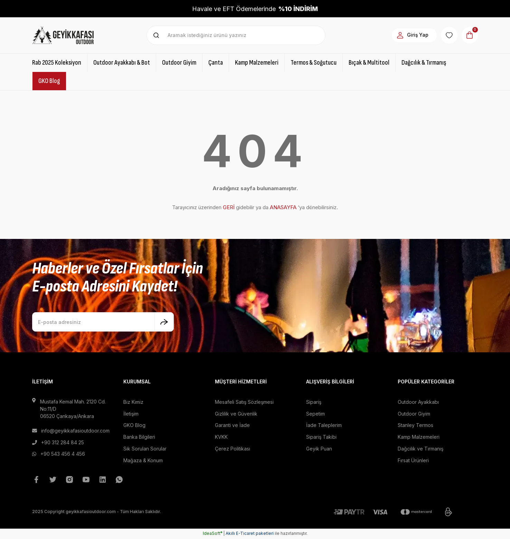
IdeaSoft (212, 534)
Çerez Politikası (232, 449)
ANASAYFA (283, 207)
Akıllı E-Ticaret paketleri (250, 534)
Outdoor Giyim (414, 414)
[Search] (236, 35)
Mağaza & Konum (143, 461)
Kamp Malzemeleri (419, 437)
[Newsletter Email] (103, 322)
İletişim (131, 414)
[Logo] (63, 35)
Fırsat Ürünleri (413, 461)
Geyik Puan (319, 449)
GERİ (229, 207)
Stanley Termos (415, 425)
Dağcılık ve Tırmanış (420, 449)
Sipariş (313, 402)
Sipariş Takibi (321, 437)
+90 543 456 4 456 (62, 454)
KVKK (221, 437)
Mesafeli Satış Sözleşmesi (244, 402)
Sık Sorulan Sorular (145, 449)
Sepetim (315, 414)
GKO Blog (134, 425)
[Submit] (164, 322)
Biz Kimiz (133, 402)
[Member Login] (411, 35)
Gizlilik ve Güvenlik (236, 414)
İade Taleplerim (324, 425)
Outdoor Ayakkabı (418, 402)
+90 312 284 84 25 (62, 442)
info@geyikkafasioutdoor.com (75, 431)
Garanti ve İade (232, 425)
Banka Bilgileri (139, 437)
